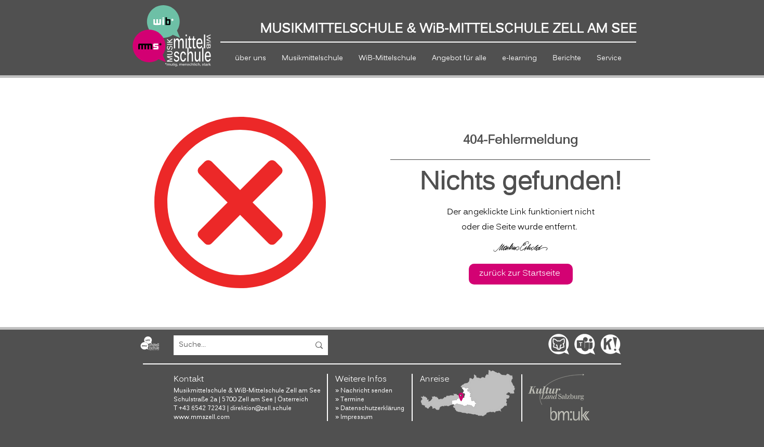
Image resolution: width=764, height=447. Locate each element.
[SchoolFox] (558, 344)
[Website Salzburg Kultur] (556, 389)
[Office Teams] (584, 344)
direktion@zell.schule (261, 408)
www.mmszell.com (202, 417)
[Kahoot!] (610, 344)
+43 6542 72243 (202, 408)
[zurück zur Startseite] (521, 274)
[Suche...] (236, 345)
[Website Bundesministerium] (569, 414)
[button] (250, 58)
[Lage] (468, 393)
